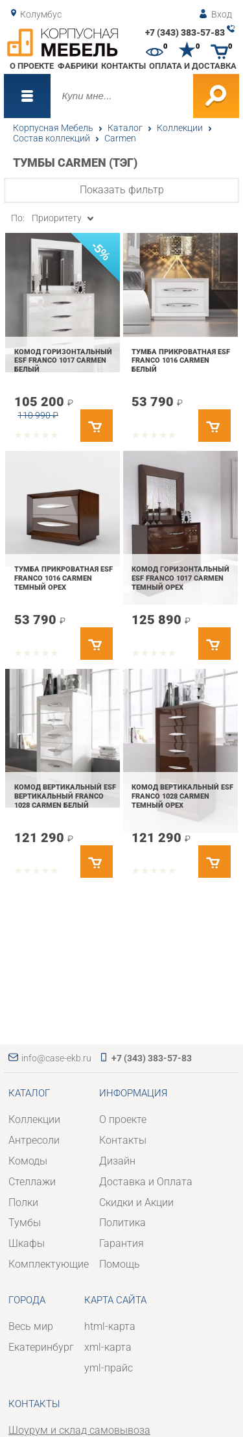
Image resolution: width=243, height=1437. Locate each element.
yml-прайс (108, 1368)
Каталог (125, 128)
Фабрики (78, 66)
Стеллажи (32, 1182)
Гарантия (121, 1243)
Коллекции (180, 128)
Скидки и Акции (136, 1202)
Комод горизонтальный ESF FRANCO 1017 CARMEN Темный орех (180, 577)
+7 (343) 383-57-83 (185, 32)
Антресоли (34, 1140)
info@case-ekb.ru (56, 1058)
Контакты (123, 66)
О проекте (32, 66)
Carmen (120, 138)
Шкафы (26, 1243)
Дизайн (117, 1161)
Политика (122, 1222)
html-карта (109, 1326)
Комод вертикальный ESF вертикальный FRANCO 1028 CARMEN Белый (65, 795)
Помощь (119, 1264)
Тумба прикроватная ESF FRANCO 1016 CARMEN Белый (181, 360)
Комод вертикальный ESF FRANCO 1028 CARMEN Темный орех (182, 795)
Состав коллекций (51, 138)
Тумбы (24, 1222)
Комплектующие (48, 1264)
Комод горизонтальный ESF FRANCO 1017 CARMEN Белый (63, 360)
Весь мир (30, 1326)
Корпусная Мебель (53, 128)
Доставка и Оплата (145, 1182)
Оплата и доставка (193, 66)
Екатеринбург (41, 1347)
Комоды (27, 1161)
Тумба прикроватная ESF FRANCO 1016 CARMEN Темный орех (63, 577)
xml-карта (108, 1347)
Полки (23, 1202)
